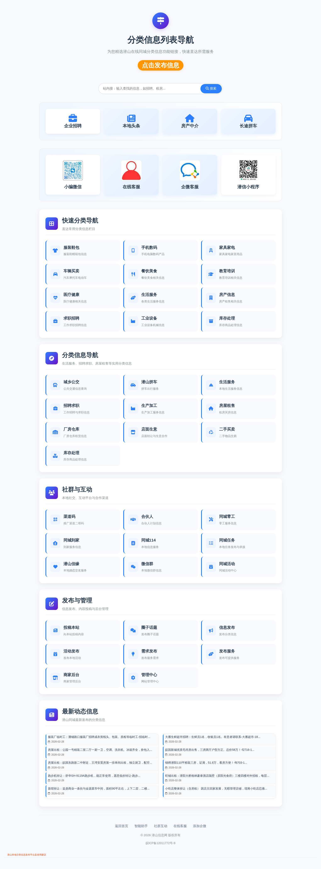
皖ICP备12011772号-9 (160, 846)
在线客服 (180, 829)
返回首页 (121, 829)
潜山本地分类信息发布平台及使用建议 (32, 859)
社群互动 (160, 829)
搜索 (211, 88)
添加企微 (199, 829)
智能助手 (141, 829)
